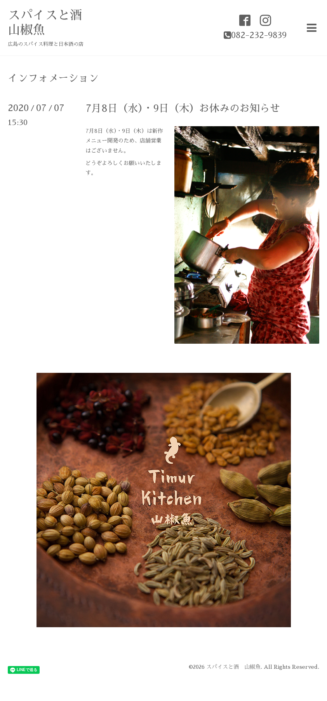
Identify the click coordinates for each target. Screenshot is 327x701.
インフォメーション (53, 78)
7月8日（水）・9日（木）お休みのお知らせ (182, 108)
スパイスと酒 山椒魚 (233, 667)
